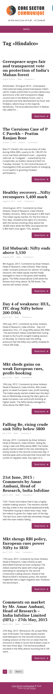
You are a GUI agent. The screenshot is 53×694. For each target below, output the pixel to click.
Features (22, 142)
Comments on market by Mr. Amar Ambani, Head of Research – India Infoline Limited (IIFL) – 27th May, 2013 (25, 610)
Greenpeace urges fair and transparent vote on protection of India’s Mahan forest (26, 68)
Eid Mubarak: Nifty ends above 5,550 (26, 250)
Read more (39, 116)
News (19, 79)
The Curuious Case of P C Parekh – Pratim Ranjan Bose (25, 133)
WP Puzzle (31, 688)
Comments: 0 (29, 79)
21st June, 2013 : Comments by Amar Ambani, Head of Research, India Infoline (26, 484)
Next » (19, 671)
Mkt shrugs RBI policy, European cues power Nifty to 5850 (25, 543)
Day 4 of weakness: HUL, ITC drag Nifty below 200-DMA (26, 308)
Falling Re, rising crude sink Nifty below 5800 (25, 426)
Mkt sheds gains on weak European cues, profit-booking (23, 369)
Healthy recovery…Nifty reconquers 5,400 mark (26, 194)
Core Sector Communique (23, 686)
